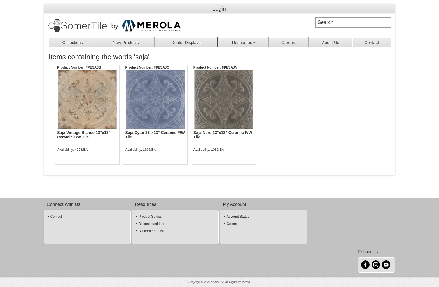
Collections (72, 42)
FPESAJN (229, 67)
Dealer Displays (186, 42)
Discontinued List (151, 224)
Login (219, 9)
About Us (330, 42)
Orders (231, 224)
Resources (244, 42)
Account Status (237, 216)
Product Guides (150, 216)
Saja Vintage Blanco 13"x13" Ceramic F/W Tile (83, 134)
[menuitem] (72, 42)
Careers (288, 42)
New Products (126, 42)
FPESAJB (93, 67)
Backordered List (151, 231)
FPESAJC (161, 67)
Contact (372, 42)
